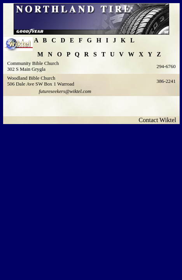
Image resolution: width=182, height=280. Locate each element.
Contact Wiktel (159, 120)
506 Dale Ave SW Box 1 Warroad (40, 84)
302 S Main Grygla (26, 69)
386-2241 (165, 81)
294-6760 (165, 66)
